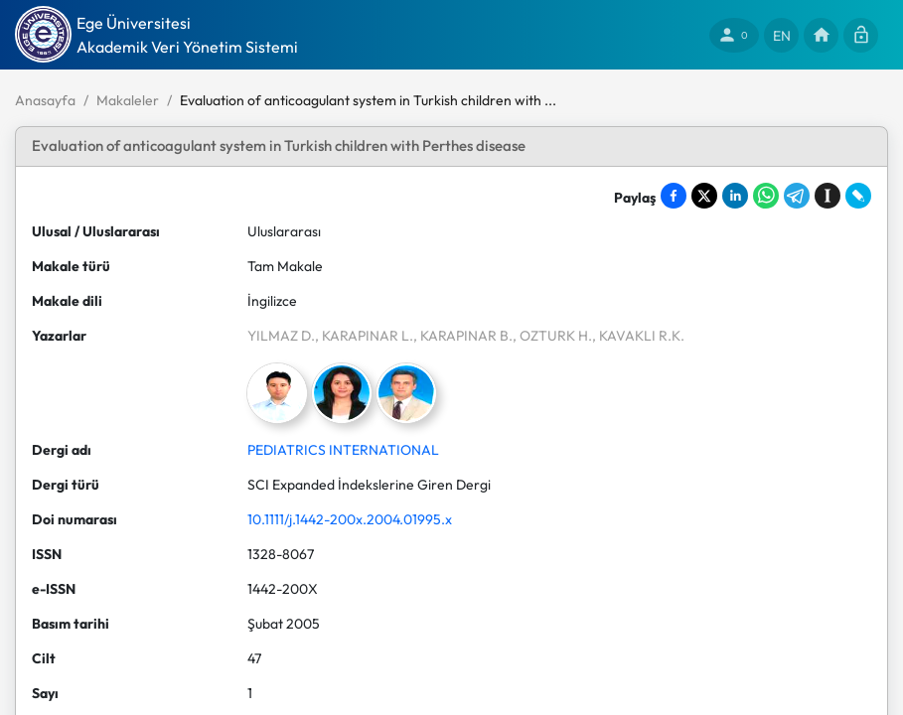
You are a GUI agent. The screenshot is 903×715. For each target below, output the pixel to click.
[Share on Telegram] (797, 196)
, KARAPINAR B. (463, 336)
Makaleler (127, 100)
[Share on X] (704, 196)
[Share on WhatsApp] (766, 196)
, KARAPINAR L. (364, 336)
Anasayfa (45, 100)
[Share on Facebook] (673, 196)
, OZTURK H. (552, 336)
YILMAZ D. (281, 336)
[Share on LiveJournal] (858, 196)
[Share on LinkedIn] (735, 196)
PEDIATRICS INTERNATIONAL (343, 450)
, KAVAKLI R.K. (638, 336)
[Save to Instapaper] (827, 196)
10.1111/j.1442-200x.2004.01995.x (349, 519)
